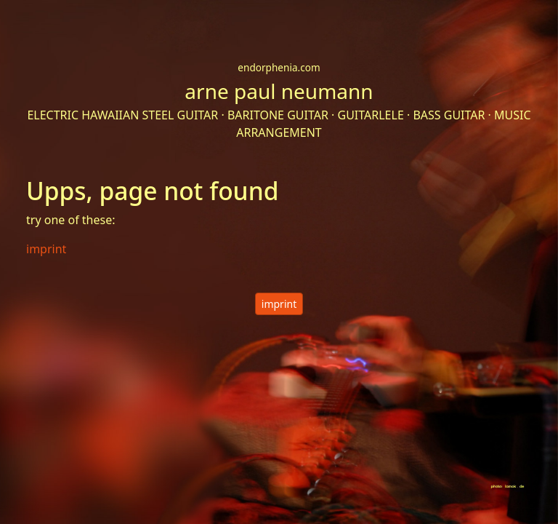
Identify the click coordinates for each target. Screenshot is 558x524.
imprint (279, 304)
